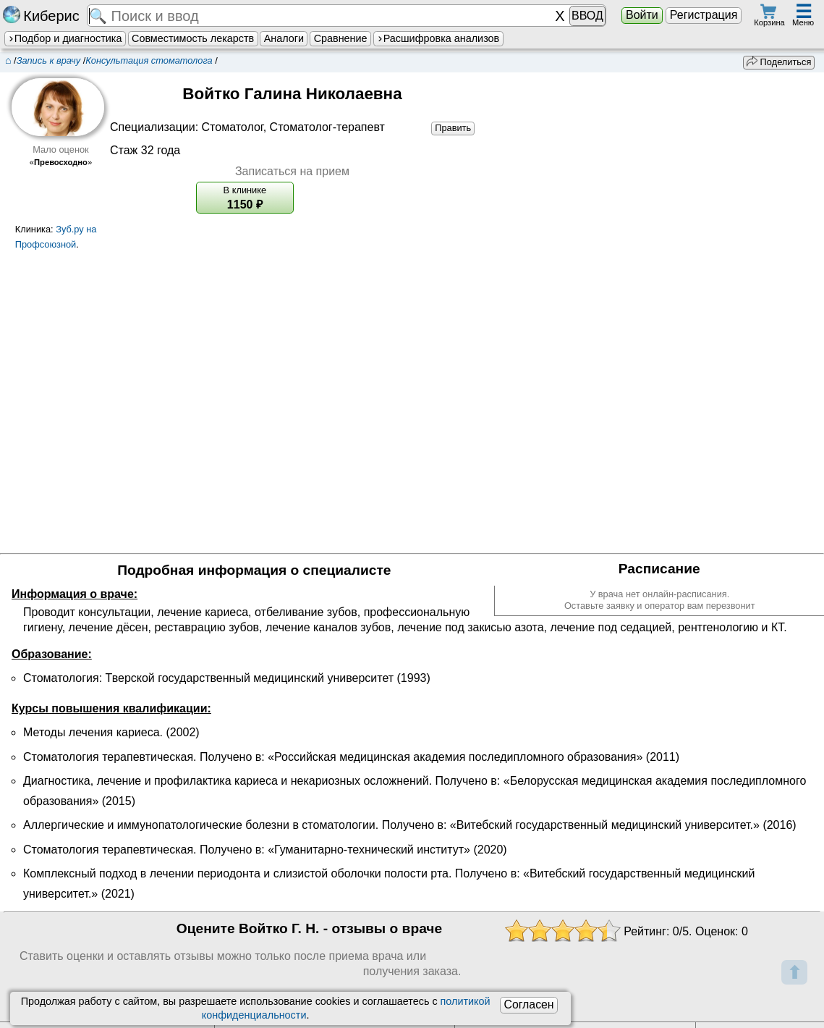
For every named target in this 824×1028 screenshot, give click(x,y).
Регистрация (704, 15)
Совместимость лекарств (193, 38)
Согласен (528, 1004)
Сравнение (341, 38)
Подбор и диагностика (65, 38)
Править (453, 127)
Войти (642, 15)
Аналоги (284, 38)
